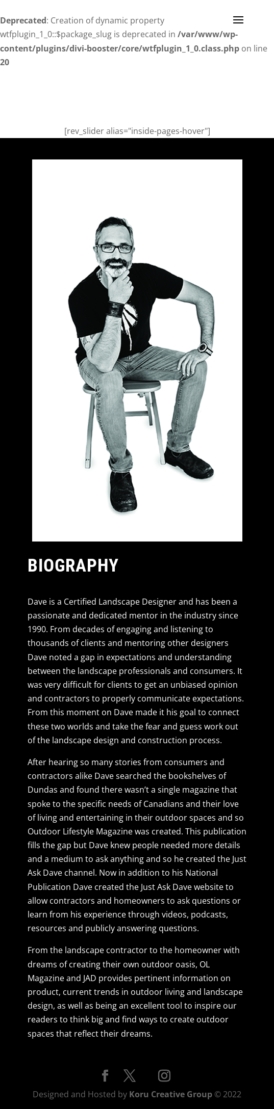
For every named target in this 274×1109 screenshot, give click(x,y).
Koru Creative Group (170, 1094)
